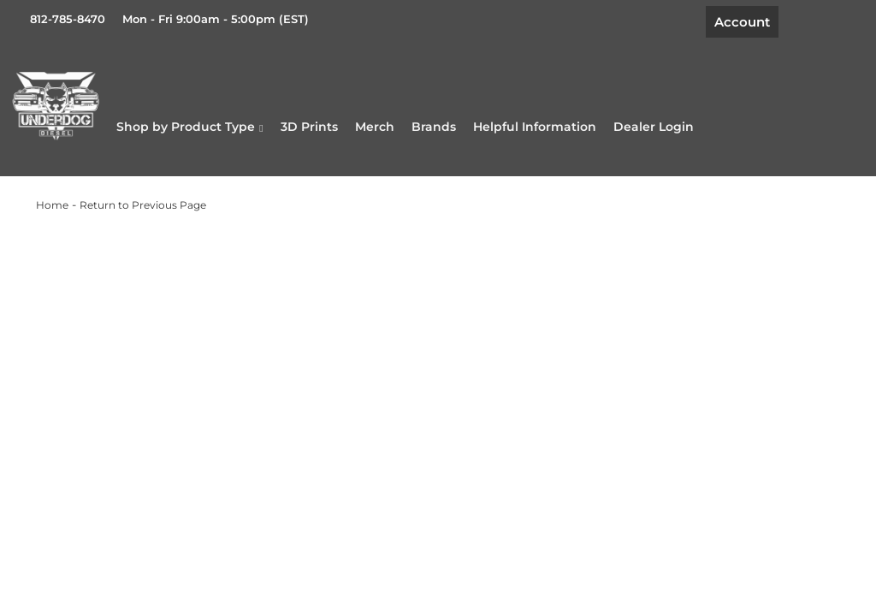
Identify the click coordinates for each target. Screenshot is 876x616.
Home (52, 214)
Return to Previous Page (143, 214)
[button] (265, 130)
